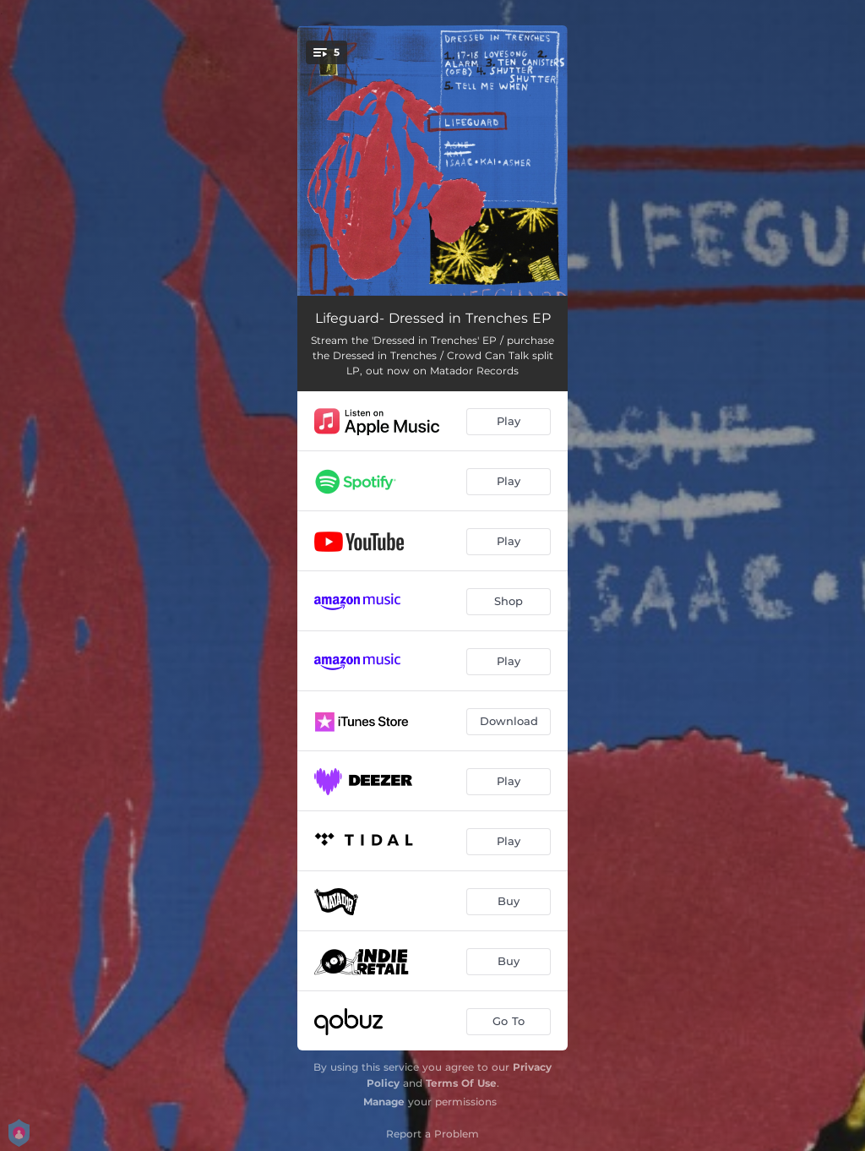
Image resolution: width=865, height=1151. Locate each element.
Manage (384, 1101)
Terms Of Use (461, 1083)
